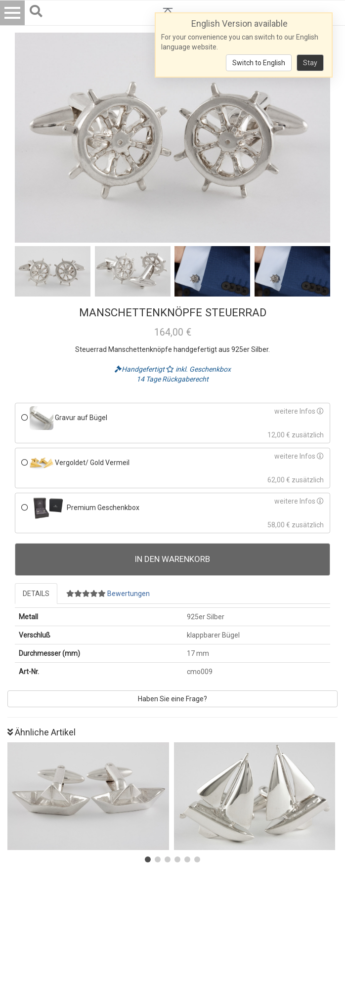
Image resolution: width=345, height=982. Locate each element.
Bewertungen (108, 594)
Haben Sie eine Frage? (172, 699)
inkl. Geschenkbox (198, 369)
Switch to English (258, 63)
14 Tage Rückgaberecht (172, 379)
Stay (310, 63)
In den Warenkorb (172, 559)
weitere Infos (299, 411)
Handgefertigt (140, 369)
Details (36, 594)
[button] (148, 859)
